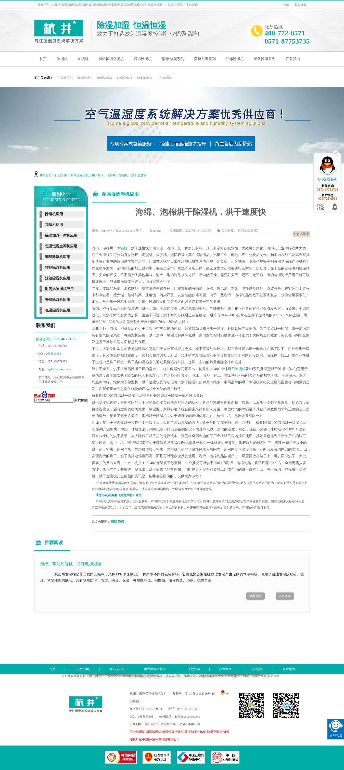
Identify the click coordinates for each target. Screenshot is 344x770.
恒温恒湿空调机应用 (61, 246)
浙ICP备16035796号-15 (200, 693)
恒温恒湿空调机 (111, 59)
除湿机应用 (54, 214)
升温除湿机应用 (57, 300)
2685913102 (54, 353)
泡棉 (121, 521)
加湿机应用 (54, 225)
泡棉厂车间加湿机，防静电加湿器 (70, 564)
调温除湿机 (143, 59)
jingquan (155, 230)
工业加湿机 (164, 78)
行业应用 (61, 175)
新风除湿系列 (264, 59)
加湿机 (83, 59)
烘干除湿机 (237, 369)
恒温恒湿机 (104, 78)
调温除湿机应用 (57, 257)
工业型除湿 (192, 669)
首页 (43, 59)
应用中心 (61, 197)
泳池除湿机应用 (57, 278)
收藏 (286, 5)
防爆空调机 (124, 78)
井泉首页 (46, 175)
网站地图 (301, 5)
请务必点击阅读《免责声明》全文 (119, 495)
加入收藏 (227, 230)
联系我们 (293, 59)
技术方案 (225, 669)
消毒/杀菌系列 (173, 59)
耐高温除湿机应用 (82, 175)
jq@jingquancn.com (60, 369)
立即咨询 (284, 596)
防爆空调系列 (205, 59)
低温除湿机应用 (57, 310)
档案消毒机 (144, 78)
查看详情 (255, 596)
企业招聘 (257, 669)
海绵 (114, 521)
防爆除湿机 (235, 59)
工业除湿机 (65, 78)
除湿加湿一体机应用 (61, 235)
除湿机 (62, 59)
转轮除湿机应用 (57, 267)
